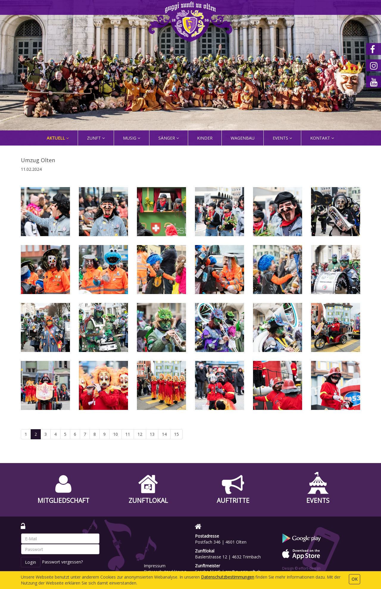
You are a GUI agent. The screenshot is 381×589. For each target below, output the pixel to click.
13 (152, 434)
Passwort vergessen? (62, 562)
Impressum (154, 566)
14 (164, 434)
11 (127, 434)
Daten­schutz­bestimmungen (227, 577)
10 (115, 434)
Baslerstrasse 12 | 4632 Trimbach (228, 557)
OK (354, 579)
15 (176, 434)
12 (140, 434)
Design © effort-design (301, 568)
